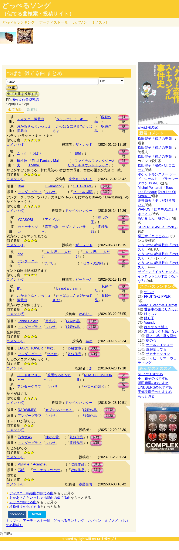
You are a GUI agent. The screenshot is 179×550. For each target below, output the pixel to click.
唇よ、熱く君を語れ (161, 336)
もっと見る (146, 396)
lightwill (84, 539)
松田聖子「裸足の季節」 (156, 138)
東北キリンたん (80, 179)
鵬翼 (77, 153)
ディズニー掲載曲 (30, 119)
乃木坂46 (25, 437)
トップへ (13, 520)
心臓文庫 (74, 348)
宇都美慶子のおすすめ (155, 392)
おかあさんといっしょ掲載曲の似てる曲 (40, 497)
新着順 (32, 109)
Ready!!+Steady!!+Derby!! (157, 305)
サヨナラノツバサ (46, 470)
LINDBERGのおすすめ (155, 387)
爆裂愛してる (156, 349)
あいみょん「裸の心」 (155, 218)
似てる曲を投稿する (22, 94)
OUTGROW (82, 186)
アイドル (51, 219)
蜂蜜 (50, 348)
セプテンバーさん (58, 410)
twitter (36, 514)
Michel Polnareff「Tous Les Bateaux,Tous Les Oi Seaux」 (157, 192)
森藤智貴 (85, 484)
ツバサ (50, 192)
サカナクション (158, 354)
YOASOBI (25, 220)
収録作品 (73, 321)
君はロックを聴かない (161, 331)
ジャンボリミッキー (71, 119)
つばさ (37, 153)
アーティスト (53, 22)
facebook (17, 514)
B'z (19, 288)
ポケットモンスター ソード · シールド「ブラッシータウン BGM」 (158, 178)
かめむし (85, 314)
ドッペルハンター (78, 210)
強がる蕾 (52, 437)
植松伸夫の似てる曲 (24, 507)
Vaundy (149, 322)
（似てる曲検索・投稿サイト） (38, 14)
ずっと (149, 292)
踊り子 (149, 318)
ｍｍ (89, 341)
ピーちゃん (83, 279)
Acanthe (39, 464)
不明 (21, 470)
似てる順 (15, 109)
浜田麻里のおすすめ (153, 383)
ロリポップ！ (107, 539)
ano (20, 254)
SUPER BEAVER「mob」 (157, 227)
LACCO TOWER (30, 348)
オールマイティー (159, 345)
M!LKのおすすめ (150, 374)
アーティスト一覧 (36, 520)
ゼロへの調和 (83, 192)
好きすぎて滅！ (156, 327)
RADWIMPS (27, 410)
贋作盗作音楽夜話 (25, 100)
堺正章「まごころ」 (153, 236)
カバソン (79, 22)
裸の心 (151, 340)
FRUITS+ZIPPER (157, 296)
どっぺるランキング (69, 520)
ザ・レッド (83, 144)
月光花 (50, 321)
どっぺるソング (26, 5)
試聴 (123, 117)
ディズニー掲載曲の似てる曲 (31, 493)
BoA (21, 186)
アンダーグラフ (29, 192)
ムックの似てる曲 (23, 502)
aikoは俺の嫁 (148, 127)
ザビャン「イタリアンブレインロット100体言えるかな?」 (158, 276)
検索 (11, 87)
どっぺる (18, 22)
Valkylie (23, 464)
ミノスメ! (99, 22)
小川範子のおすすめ (153, 378)
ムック (22, 153)
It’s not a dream (67, 288)
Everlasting (53, 186)
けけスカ (151, 313)
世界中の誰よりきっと (161, 309)
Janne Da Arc (28, 321)
